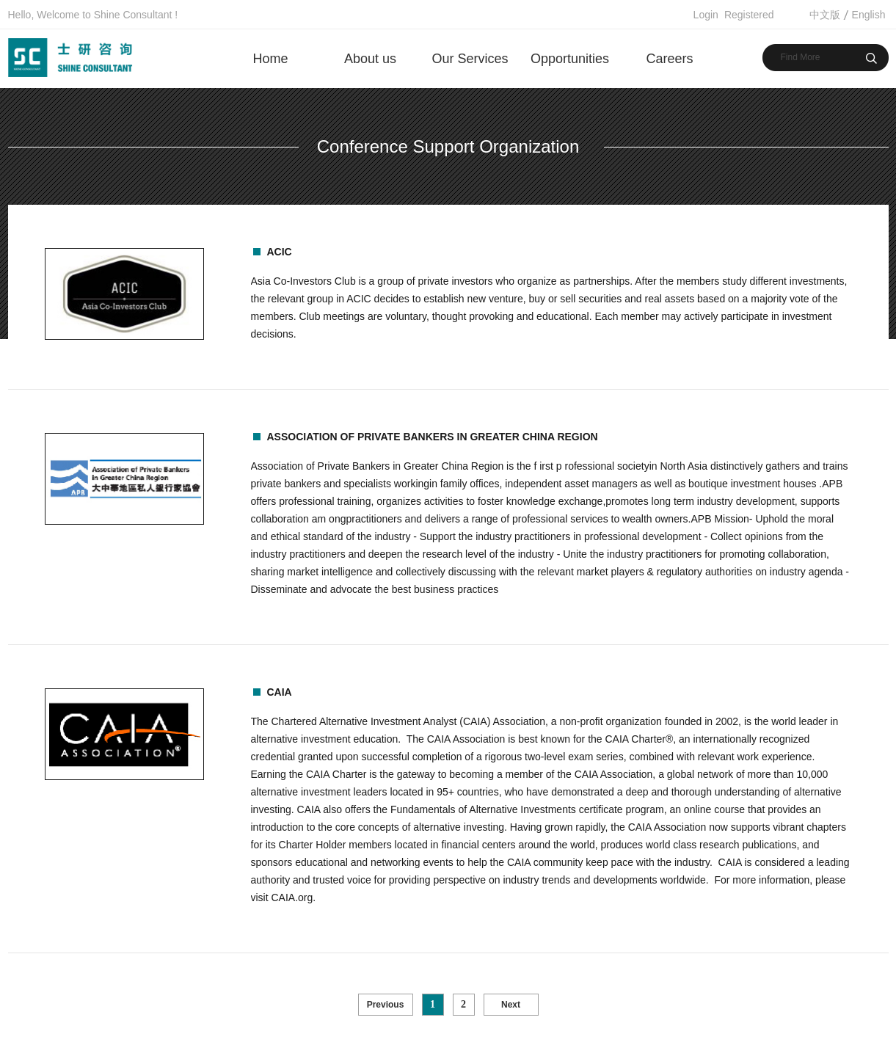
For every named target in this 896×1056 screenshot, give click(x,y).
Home (270, 58)
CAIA (279, 692)
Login (705, 15)
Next (510, 1004)
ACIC (279, 252)
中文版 (824, 15)
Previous (385, 1004)
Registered (749, 15)
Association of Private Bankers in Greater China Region (432, 437)
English (869, 15)
